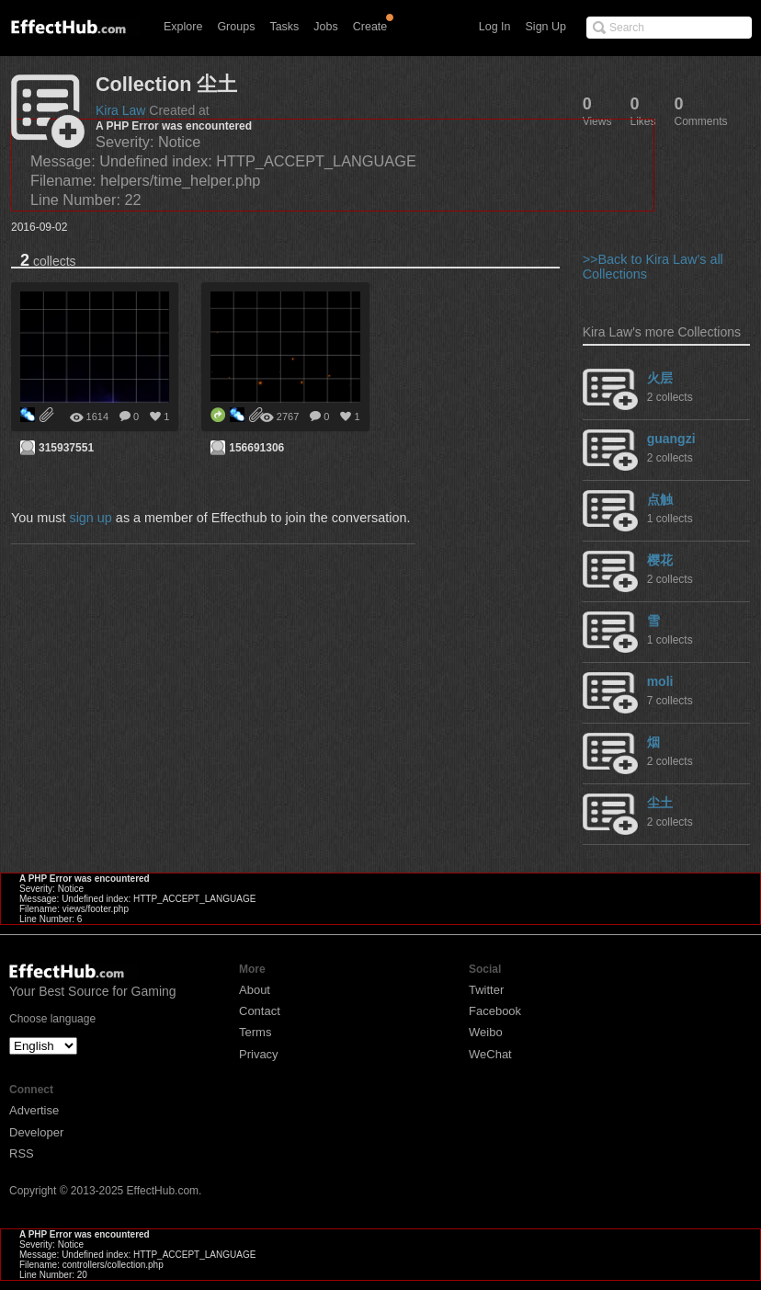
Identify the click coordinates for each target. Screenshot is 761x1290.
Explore (183, 26)
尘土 (660, 802)
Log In (495, 26)
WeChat (490, 1054)
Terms (255, 1032)
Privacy (258, 1054)
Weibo (486, 1032)
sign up (90, 517)
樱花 (660, 560)
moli (660, 681)
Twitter (486, 990)
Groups (236, 26)
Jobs (325, 26)
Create (370, 26)
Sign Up (546, 26)
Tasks (284, 26)
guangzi (671, 438)
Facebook (495, 1011)
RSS (21, 1153)
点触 (660, 499)
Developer (36, 1132)
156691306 (256, 447)
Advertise (34, 1110)
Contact (259, 1011)
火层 (660, 378)
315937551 (66, 447)
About (254, 990)
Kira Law (120, 110)
